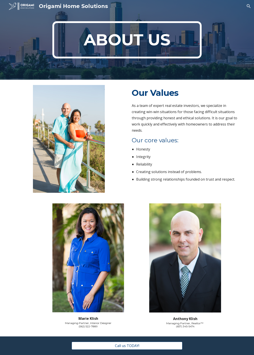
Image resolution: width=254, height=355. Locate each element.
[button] (248, 6)
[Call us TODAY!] (127, 346)
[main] (127, 39)
